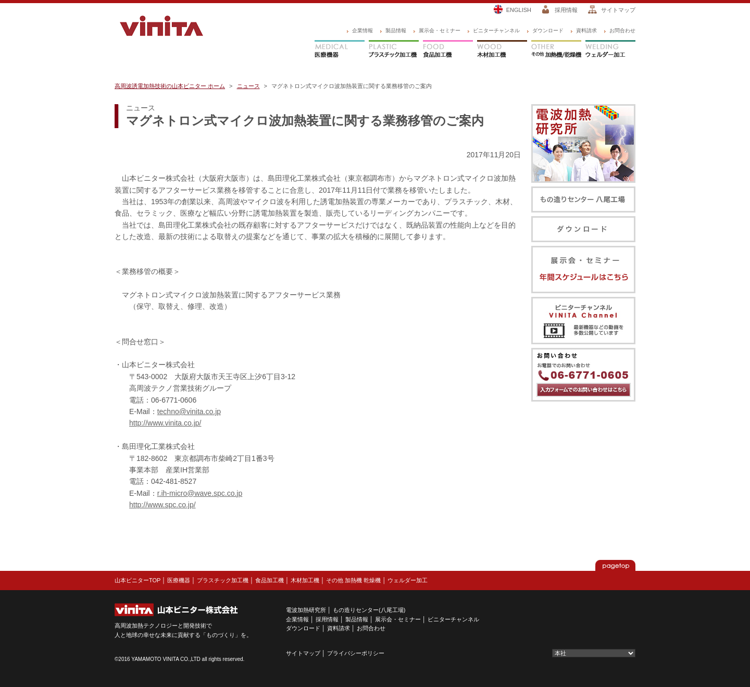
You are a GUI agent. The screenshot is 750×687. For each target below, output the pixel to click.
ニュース (248, 86)
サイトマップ (618, 10)
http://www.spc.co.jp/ (162, 505)
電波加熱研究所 (306, 610)
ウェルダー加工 (610, 50)
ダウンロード (548, 30)
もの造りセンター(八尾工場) (369, 610)
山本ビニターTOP (137, 580)
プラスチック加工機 (394, 50)
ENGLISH (518, 10)
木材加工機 (502, 50)
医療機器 (340, 50)
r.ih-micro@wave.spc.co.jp (200, 493)
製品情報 (395, 30)
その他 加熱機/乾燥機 (556, 50)
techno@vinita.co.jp (189, 411)
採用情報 (566, 10)
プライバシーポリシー (355, 653)
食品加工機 (448, 50)
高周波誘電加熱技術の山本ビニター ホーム (170, 86)
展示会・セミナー (439, 30)
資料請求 (586, 30)
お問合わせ (622, 30)
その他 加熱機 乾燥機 (353, 580)
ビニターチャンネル (496, 30)
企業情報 (362, 30)
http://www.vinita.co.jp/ (165, 423)
